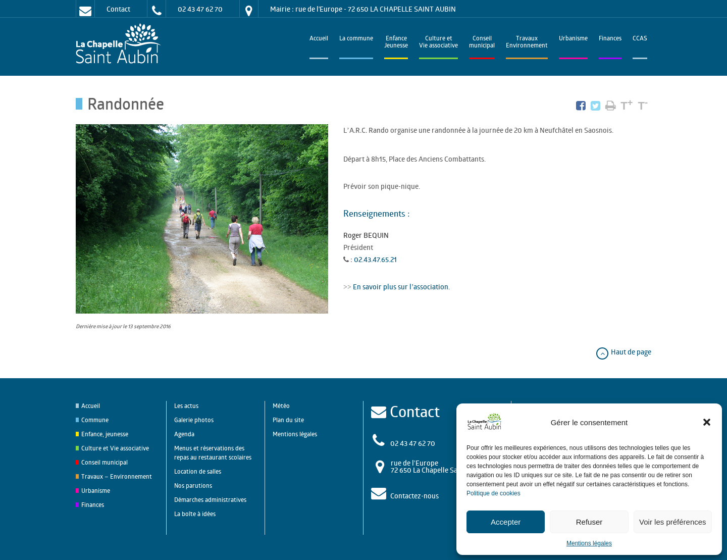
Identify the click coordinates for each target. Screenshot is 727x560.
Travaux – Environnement (116, 476)
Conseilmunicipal (482, 42)
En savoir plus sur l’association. (400, 286)
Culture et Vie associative (438, 42)
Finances (610, 39)
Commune (95, 420)
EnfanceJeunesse (396, 42)
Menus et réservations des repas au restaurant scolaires (212, 453)
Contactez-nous (414, 495)
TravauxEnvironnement (527, 42)
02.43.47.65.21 (375, 259)
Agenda (184, 434)
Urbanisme (573, 39)
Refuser (589, 522)
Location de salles (197, 471)
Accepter (506, 522)
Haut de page (623, 352)
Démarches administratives (210, 499)
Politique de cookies (493, 493)
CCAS (640, 39)
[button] (707, 422)
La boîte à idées (195, 514)
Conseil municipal (104, 462)
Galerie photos (194, 420)
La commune (356, 39)
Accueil (318, 39)
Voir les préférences (672, 522)
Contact (118, 9)
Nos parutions (193, 485)
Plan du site (288, 420)
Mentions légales (589, 543)
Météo (281, 405)
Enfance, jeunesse (104, 434)
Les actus (186, 405)
